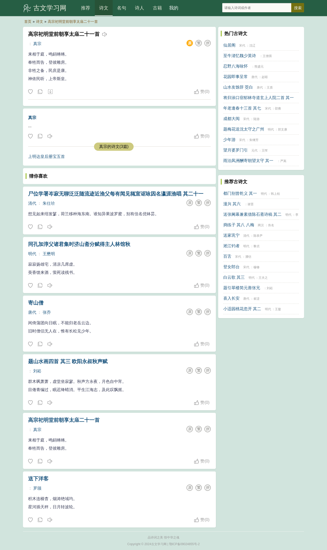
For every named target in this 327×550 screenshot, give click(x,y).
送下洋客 (38, 478)
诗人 (139, 7)
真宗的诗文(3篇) (114, 146)
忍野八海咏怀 (235, 66)
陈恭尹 (258, 236)
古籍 (157, 7)
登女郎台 (231, 267)
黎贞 (256, 246)
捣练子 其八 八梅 (238, 225)
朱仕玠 (49, 203)
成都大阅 (231, 118)
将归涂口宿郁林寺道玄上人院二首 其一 (258, 97)
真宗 (37, 43)
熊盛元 (259, 66)
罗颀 (37, 488)
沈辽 (252, 45)
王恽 (265, 150)
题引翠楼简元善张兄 (241, 288)
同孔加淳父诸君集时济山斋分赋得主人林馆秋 (79, 244)
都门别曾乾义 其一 (240, 193)
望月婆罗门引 (235, 150)
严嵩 (283, 161)
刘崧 (37, 371)
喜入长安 (231, 298)
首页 (27, 21)
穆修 (256, 267)
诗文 (103, 7)
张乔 (47, 312)
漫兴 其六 (232, 204)
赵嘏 (265, 77)
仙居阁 (229, 45)
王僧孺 (267, 56)
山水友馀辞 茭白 (238, 87)
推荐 (85, 7)
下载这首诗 (50, 91)
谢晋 (251, 204)
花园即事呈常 (235, 76)
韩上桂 (275, 194)
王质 (270, 87)
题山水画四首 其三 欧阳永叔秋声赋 (68, 361)
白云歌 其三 (234, 277)
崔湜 (256, 298)
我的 (173, 7)
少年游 (229, 139)
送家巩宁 (231, 235)
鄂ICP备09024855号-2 (184, 544)
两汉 (261, 225)
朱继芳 (254, 140)
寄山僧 (35, 303)
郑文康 (282, 129)
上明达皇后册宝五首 (46, 156)
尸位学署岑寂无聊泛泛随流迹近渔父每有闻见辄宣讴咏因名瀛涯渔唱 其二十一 (115, 194)
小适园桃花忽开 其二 (242, 309)
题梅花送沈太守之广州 (243, 129)
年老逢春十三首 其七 (242, 108)
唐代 (32, 312)
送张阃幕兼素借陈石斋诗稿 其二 (252, 214)
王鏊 (278, 309)
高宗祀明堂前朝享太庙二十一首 (73, 21)
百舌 (227, 256)
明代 (32, 254)
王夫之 (263, 277)
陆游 (256, 119)
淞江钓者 (231, 246)
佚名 (271, 225)
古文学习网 (49, 8)
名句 (121, 7)
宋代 (242, 45)
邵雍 (278, 108)
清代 (32, 203)
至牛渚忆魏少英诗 (239, 55)
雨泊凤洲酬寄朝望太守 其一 (248, 160)
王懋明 (49, 254)
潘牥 (248, 256)
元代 (254, 150)
